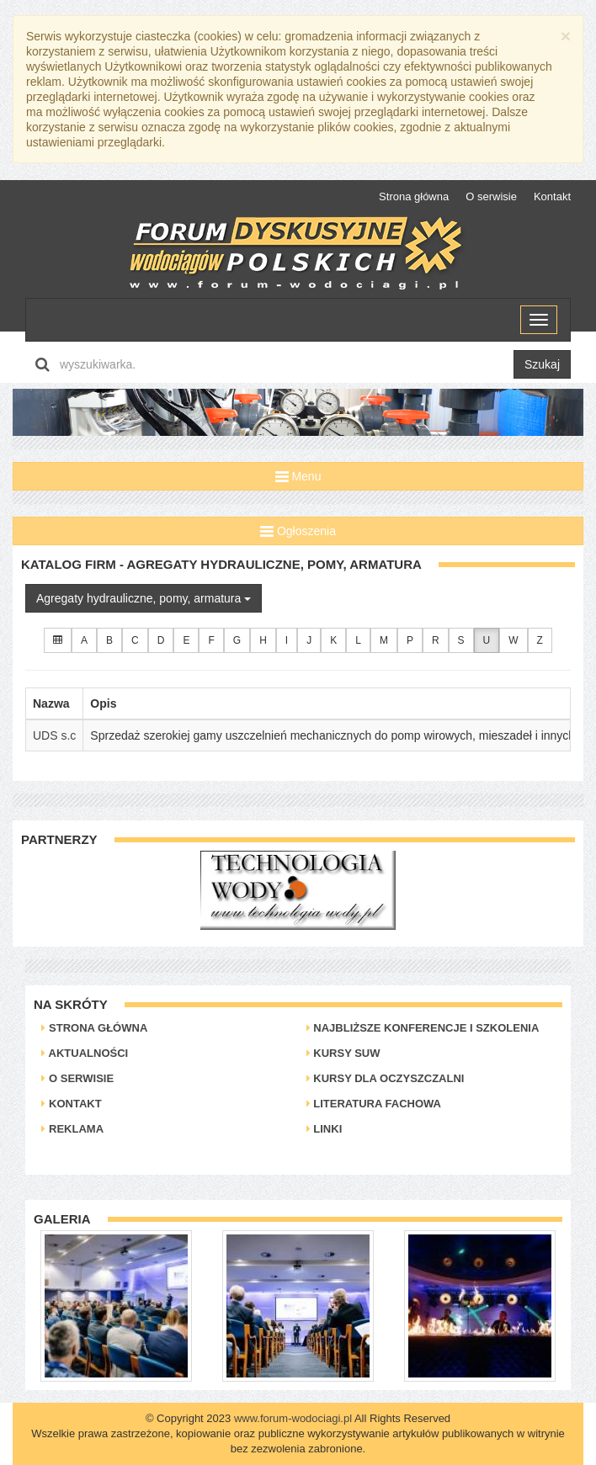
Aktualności (84, 1053)
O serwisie (491, 196)
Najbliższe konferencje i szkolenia (423, 1028)
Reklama (72, 1129)
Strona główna (414, 196)
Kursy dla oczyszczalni (385, 1078)
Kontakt (552, 196)
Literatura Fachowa (373, 1103)
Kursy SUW (343, 1053)
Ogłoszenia (298, 531)
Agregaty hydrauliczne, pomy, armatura (143, 598)
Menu (298, 476)
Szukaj (542, 364)
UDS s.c (54, 735)
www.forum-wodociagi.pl (293, 1418)
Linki (324, 1129)
